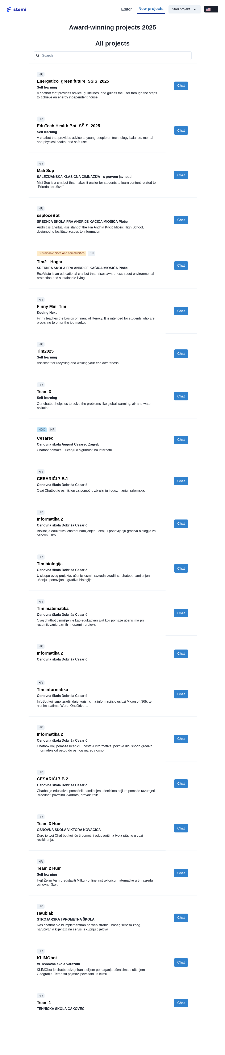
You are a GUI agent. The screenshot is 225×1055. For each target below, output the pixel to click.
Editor (126, 9)
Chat (181, 85)
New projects (150, 8)
